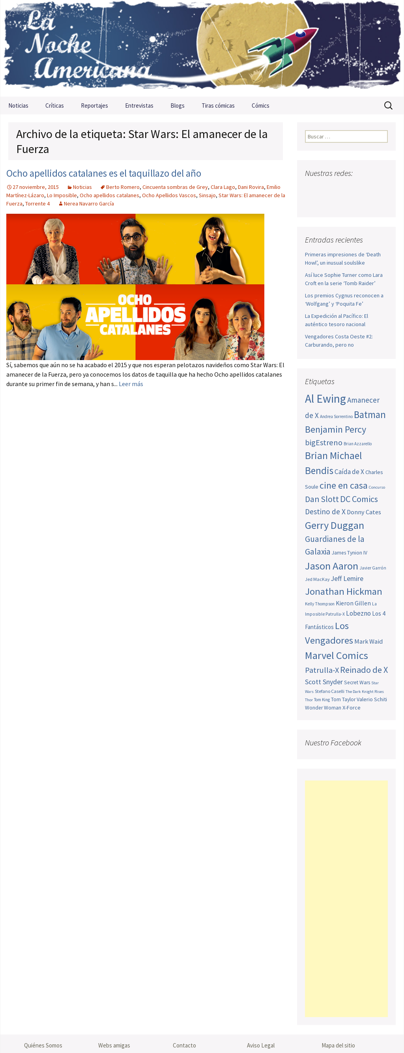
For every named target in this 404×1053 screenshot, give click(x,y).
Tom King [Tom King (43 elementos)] (322, 699)
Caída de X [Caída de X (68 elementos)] (349, 471)
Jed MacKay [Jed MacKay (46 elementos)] (317, 579)
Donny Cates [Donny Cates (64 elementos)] (364, 512)
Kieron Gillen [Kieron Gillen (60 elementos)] (353, 603)
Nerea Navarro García (89, 203)
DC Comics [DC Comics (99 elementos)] (359, 498)
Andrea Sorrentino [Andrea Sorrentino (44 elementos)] (336, 416)
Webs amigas (114, 1045)
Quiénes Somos (43, 1045)
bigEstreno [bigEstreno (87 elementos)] (323, 442)
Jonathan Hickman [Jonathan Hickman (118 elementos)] (343, 591)
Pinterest (357, 189)
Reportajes (94, 105)
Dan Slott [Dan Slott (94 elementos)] (322, 499)
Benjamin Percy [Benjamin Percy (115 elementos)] (335, 429)
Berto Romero (123, 186)
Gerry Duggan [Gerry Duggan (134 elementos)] (334, 525)
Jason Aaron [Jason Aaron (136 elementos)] (331, 565)
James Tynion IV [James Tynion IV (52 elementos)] (349, 552)
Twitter (327, 189)
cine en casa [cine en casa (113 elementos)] (344, 485)
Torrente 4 (37, 203)
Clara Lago (223, 186)
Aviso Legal (261, 1045)
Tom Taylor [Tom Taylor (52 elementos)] (343, 699)
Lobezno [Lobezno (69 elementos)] (358, 613)
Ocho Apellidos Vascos (169, 195)
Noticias (18, 105)
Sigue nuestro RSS (313, 202)
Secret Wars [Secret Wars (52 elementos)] (357, 682)
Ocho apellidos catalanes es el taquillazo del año (103, 173)
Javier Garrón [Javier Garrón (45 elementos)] (372, 568)
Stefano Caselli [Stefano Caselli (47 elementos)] (329, 691)
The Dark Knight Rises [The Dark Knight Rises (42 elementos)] (365, 691)
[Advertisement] (346, 898)
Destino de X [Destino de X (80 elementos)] (325, 511)
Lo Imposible (62, 195)
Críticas (54, 105)
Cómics (260, 105)
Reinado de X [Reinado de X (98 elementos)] (364, 669)
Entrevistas (139, 105)
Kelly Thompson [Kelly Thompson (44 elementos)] (320, 604)
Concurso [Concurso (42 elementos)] (377, 487)
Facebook (312, 189)
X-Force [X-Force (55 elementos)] (351, 707)
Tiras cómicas (218, 105)
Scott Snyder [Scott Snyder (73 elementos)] (324, 681)
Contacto (184, 1045)
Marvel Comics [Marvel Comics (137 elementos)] (336, 655)
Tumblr (372, 189)
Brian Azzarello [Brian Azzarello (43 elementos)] (358, 443)
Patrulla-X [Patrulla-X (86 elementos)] (322, 670)
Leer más (131, 384)
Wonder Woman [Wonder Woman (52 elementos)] (323, 707)
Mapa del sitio (338, 1045)
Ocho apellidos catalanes (109, 195)
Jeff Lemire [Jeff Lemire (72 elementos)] (347, 578)
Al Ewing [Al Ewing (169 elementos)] (325, 398)
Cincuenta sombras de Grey (175, 186)
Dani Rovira (251, 186)
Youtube (342, 189)
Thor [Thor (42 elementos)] (309, 699)
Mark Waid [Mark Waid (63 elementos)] (368, 641)
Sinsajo (207, 195)
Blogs (177, 105)
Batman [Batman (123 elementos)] (370, 414)
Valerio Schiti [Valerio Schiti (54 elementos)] (372, 699)
